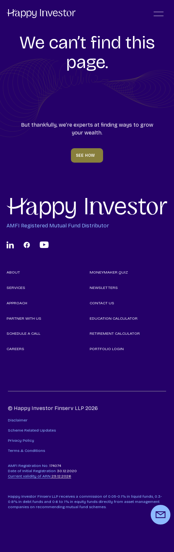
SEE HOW (85, 155)
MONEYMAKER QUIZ (109, 272)
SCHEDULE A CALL (23, 333)
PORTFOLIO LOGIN (107, 349)
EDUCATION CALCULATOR (114, 318)
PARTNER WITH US (24, 318)
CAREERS (15, 349)
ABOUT (13, 272)
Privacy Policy (21, 440)
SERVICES (16, 287)
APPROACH (17, 303)
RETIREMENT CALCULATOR (115, 333)
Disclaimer (18, 420)
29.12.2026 (39, 476)
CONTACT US (102, 303)
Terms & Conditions (26, 450)
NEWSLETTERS (104, 287)
